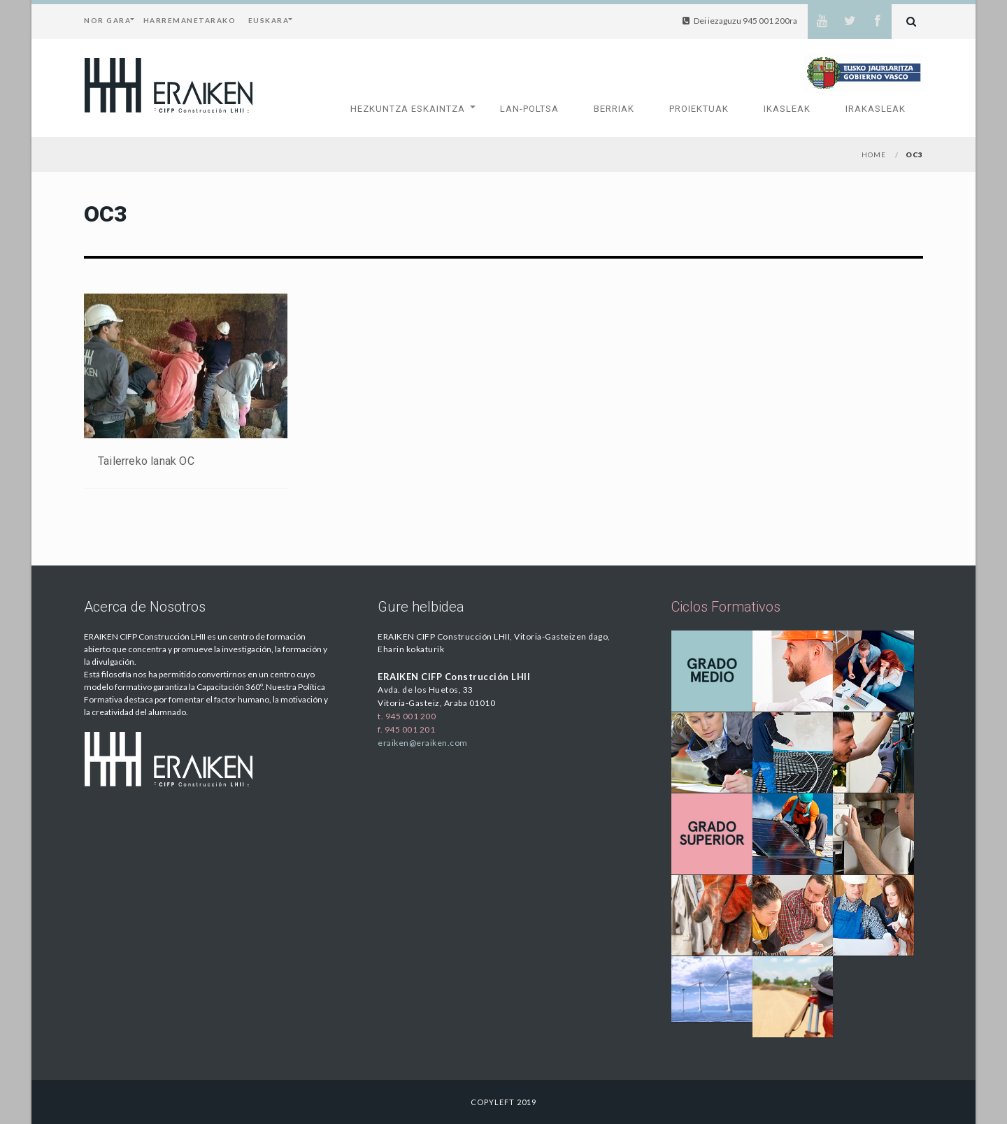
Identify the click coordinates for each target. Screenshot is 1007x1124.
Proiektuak (699, 108)
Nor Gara (107, 20)
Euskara (269, 20)
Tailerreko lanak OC (146, 461)
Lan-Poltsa (529, 108)
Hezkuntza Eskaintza (407, 108)
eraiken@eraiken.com (423, 742)
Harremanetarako (189, 20)
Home (874, 154)
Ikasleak (787, 108)
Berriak (614, 108)
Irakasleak (875, 108)
